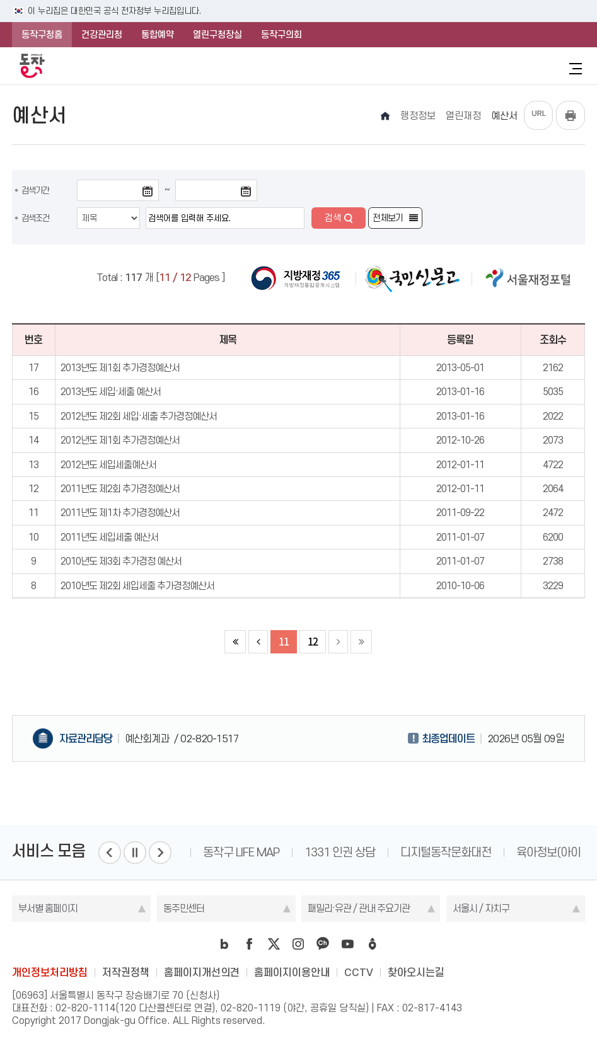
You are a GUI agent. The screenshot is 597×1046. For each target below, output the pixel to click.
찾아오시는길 (416, 972)
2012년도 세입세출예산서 (108, 465)
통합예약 (157, 34)
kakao (323, 944)
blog (224, 944)
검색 (333, 218)
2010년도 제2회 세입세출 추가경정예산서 (137, 586)
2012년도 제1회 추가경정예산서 (120, 440)
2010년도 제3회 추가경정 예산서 (121, 561)
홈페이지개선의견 (202, 972)
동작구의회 (281, 34)
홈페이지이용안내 (292, 972)
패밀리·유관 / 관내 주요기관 (359, 908)
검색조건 (35, 218)
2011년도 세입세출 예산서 (109, 537)
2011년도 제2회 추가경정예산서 (120, 489)
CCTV (358, 972)
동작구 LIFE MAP (241, 852)
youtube (347, 944)
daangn (372, 944)
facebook (249, 944)
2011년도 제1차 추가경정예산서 (120, 513)
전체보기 (388, 218)
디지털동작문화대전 (445, 852)
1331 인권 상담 (339, 852)
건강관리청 (101, 34)
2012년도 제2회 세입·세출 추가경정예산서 (139, 416)
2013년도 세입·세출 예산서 (111, 392)
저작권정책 (125, 972)
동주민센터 (183, 908)
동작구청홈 (41, 34)
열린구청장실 (217, 34)
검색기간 (35, 190)
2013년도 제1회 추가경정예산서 (120, 368)
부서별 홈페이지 (48, 908)
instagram (298, 944)
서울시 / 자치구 (481, 908)
